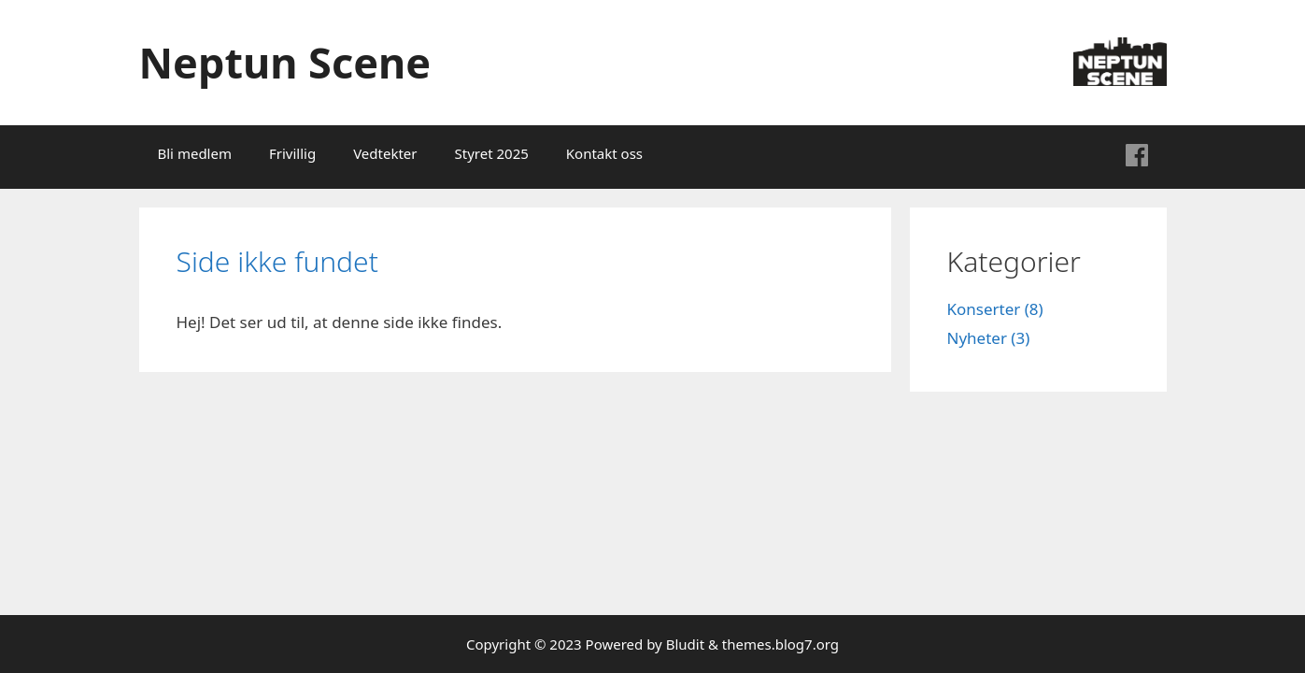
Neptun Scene (285, 62)
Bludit (685, 644)
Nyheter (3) (988, 338)
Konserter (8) (995, 309)
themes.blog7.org (780, 644)
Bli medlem (195, 153)
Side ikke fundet (277, 261)
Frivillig (292, 153)
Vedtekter (385, 153)
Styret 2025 (492, 153)
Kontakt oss (604, 153)
